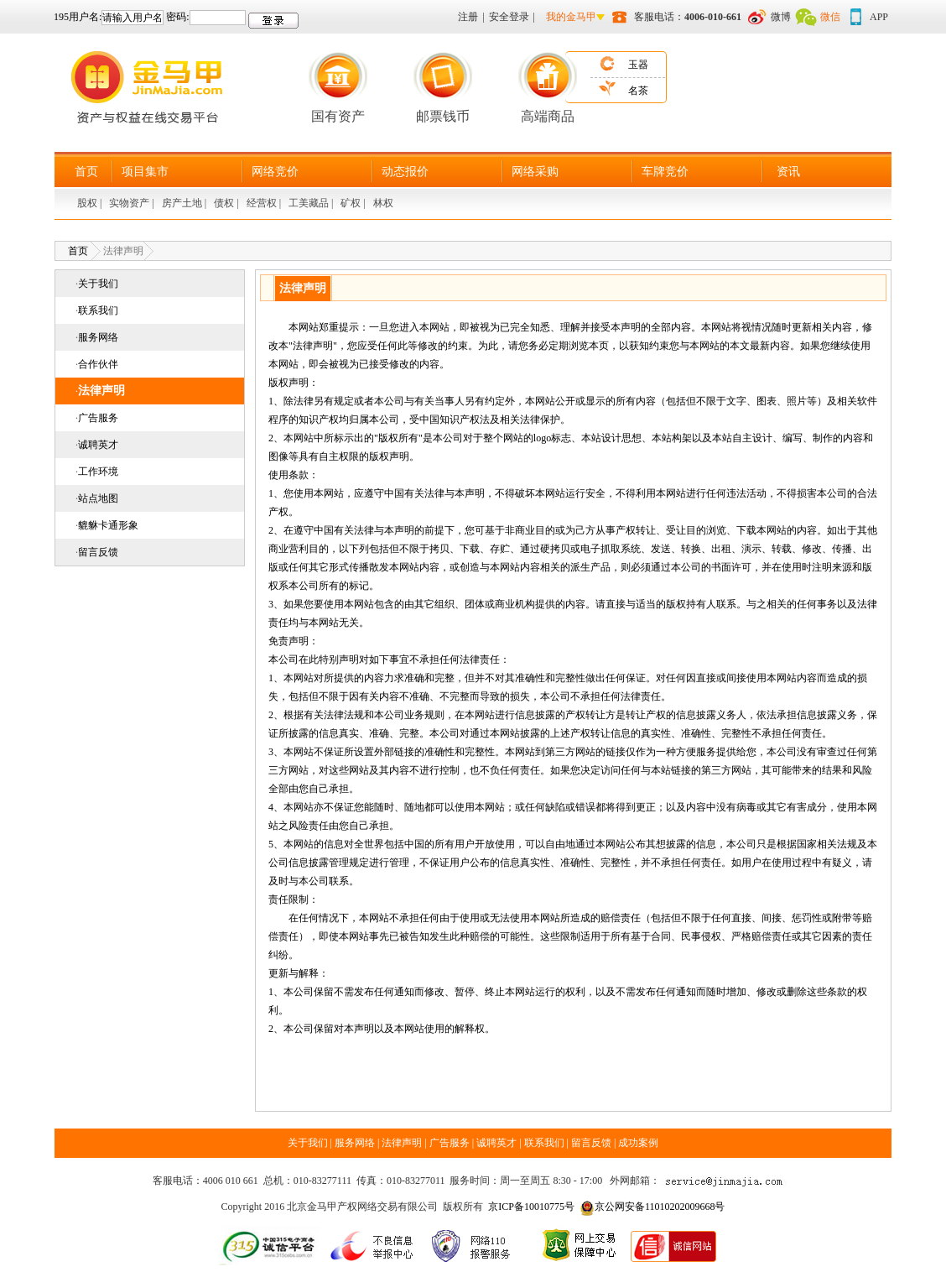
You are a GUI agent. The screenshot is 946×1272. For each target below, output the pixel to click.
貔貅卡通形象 (108, 525)
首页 (86, 171)
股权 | (90, 203)
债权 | (227, 203)
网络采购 (535, 171)
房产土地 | (185, 203)
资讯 (788, 171)
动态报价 (405, 171)
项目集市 (145, 171)
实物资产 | (132, 203)
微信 (830, 17)
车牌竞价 (665, 171)
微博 (781, 17)
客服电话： (687, 17)
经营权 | (265, 203)
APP (879, 17)
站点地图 (98, 498)
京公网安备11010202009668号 (660, 1206)
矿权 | (353, 203)
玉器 (638, 64)
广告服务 (98, 418)
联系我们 (98, 310)
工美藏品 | (311, 203)
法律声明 (101, 390)
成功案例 (638, 1143)
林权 (383, 203)
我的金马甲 (571, 17)
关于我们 (98, 283)
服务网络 (98, 337)
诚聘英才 (98, 445)
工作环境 (98, 471)
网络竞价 (275, 171)
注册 (468, 17)
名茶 (638, 90)
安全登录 (509, 17)
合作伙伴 (98, 364)
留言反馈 (98, 552)
